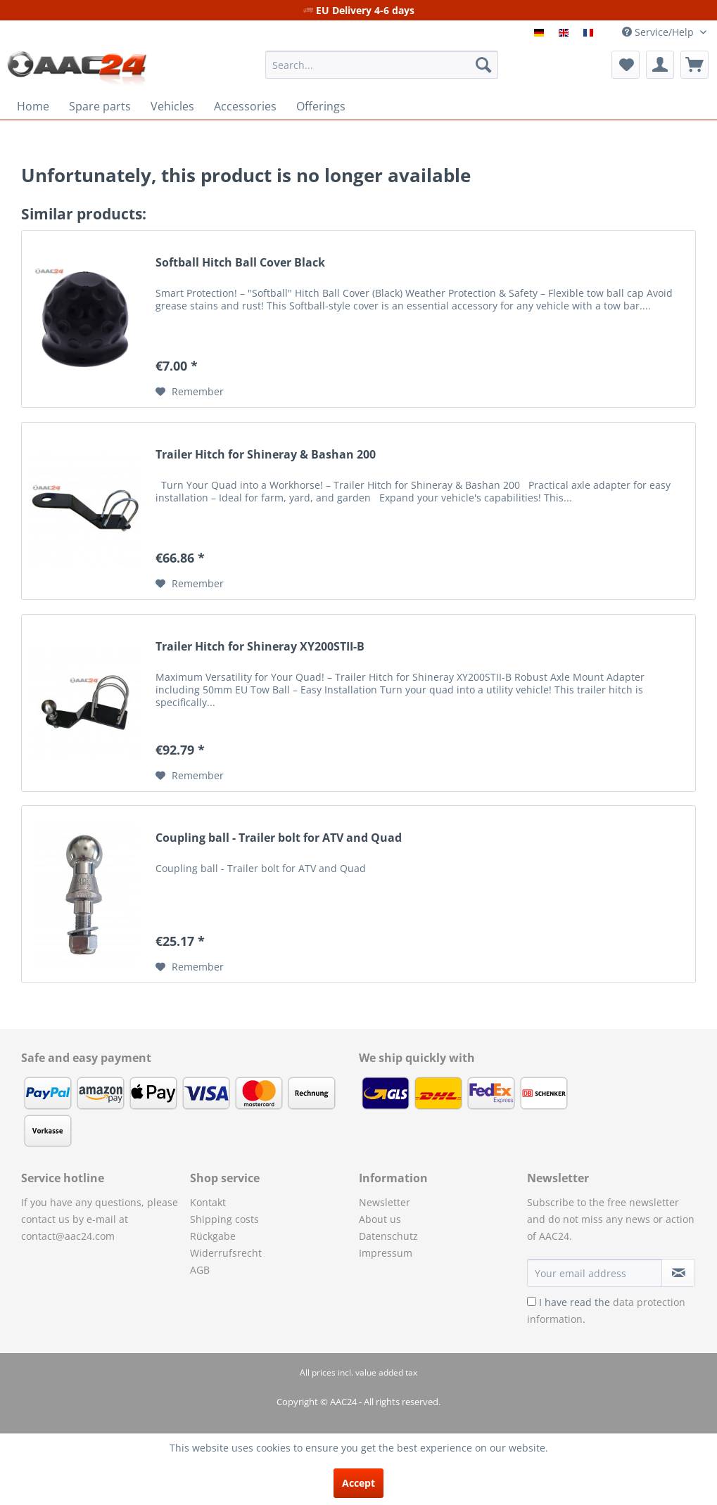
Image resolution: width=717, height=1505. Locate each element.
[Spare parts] (100, 106)
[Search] (483, 65)
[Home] (33, 106)
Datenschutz (388, 1236)
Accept (358, 1483)
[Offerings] (320, 106)
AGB (200, 1269)
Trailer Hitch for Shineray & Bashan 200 (266, 454)
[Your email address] (594, 1273)
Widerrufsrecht (226, 1253)
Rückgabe (213, 1236)
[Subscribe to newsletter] (678, 1273)
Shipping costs (224, 1219)
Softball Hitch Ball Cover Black (240, 262)
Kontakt (208, 1202)
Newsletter (384, 1202)
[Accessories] (245, 106)
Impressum (385, 1253)
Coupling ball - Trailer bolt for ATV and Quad (279, 838)
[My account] (660, 65)
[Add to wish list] (190, 391)
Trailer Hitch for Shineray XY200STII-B (260, 646)
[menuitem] (381, 65)
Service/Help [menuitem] (659, 32)
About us (380, 1219)
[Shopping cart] (694, 65)
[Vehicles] (172, 106)
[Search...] (381, 65)
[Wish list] (625, 65)
